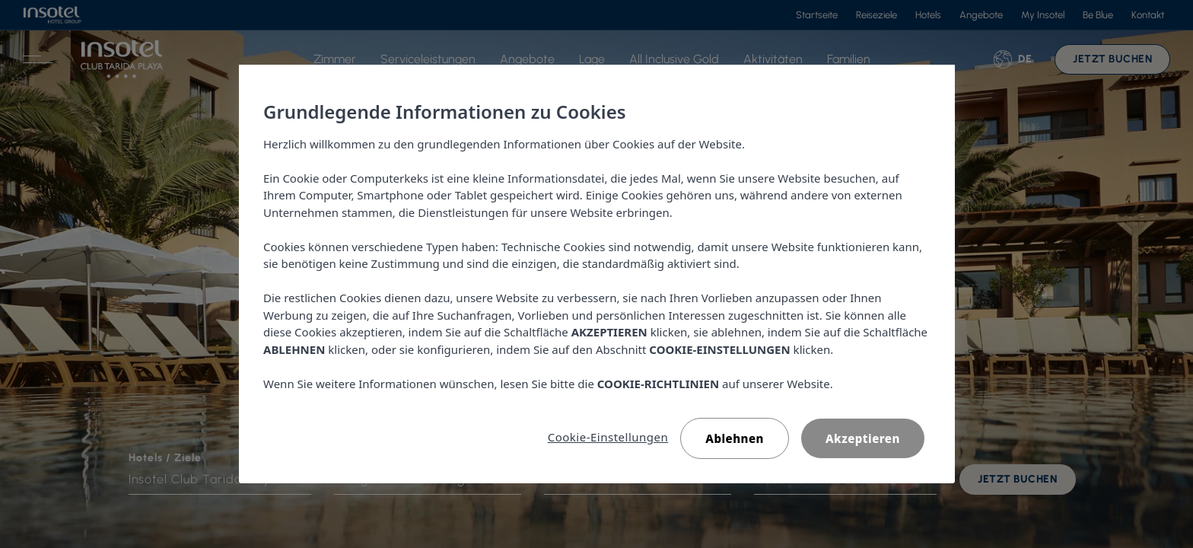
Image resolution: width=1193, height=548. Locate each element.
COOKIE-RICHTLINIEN (657, 383)
